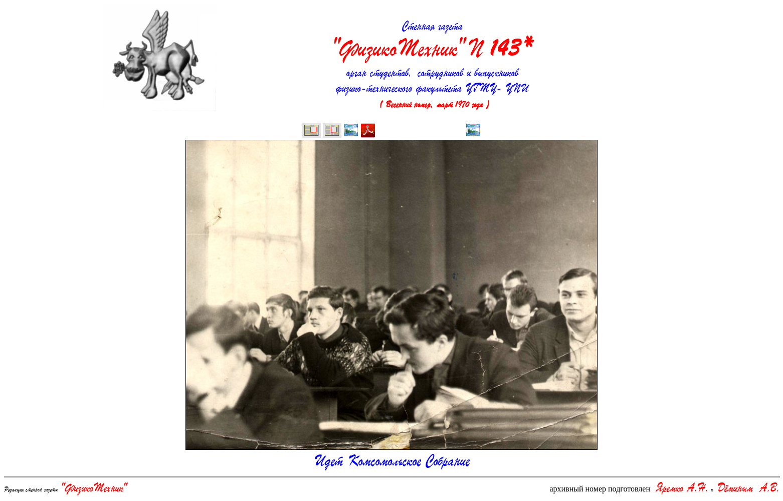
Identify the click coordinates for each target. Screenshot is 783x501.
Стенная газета (432, 42)
